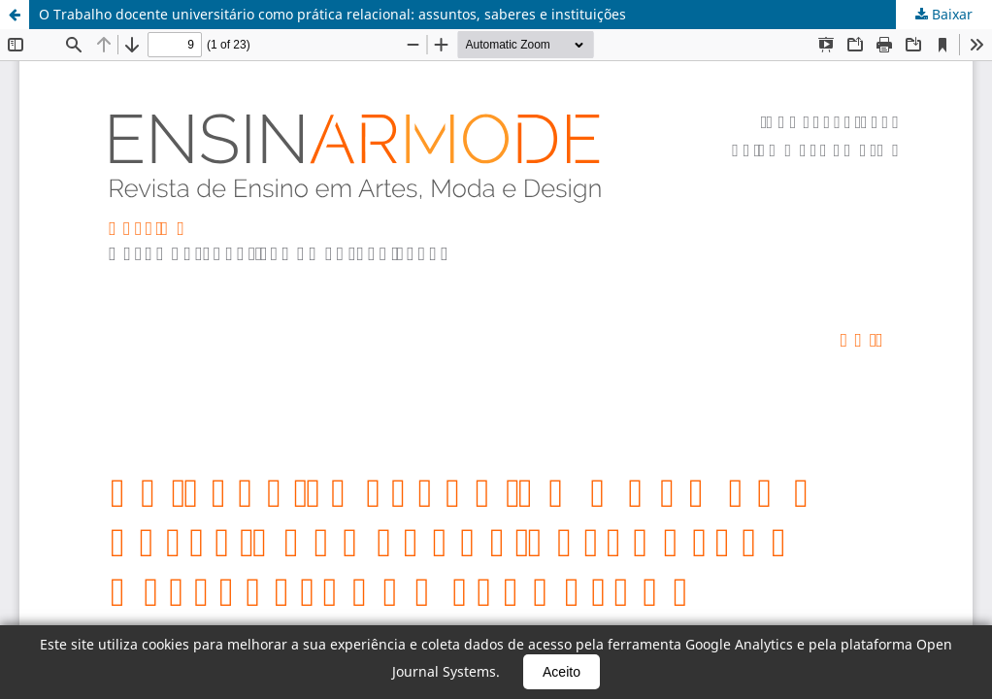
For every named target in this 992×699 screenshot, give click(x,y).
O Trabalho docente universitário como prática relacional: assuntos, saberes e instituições (332, 14)
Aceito (561, 672)
